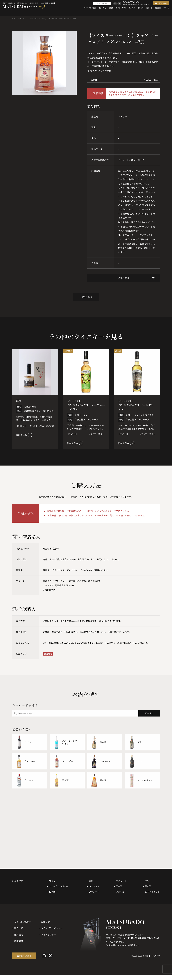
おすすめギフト (152, 891)
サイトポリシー (48, 934)
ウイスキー (22, 18)
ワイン (52, 881)
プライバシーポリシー (52, 928)
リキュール (121, 881)
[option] (44, 63)
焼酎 (91, 881)
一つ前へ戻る (86, 296)
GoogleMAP (49, 589)
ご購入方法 (123, 278)
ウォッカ (120, 891)
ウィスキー (94, 886)
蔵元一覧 (18, 928)
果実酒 (119, 886)
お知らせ (45, 921)
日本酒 (52, 891)
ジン (147, 881)
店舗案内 (18, 941)
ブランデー (94, 891)
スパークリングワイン (60, 886)
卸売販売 (18, 934)
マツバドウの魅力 (22, 921)
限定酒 (148, 886)
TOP (13, 18)
